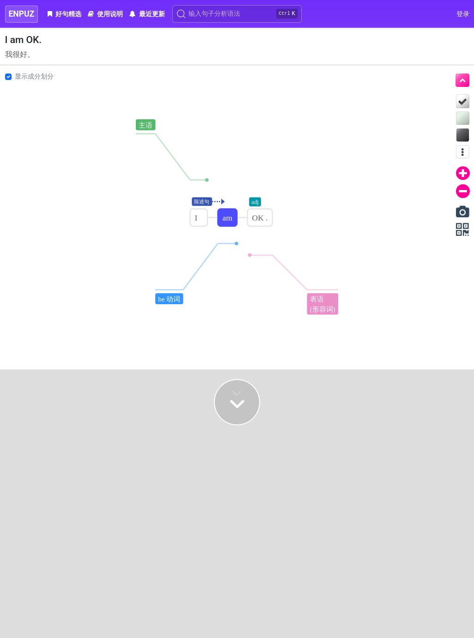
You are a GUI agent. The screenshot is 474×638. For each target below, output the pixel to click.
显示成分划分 (34, 76)
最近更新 (147, 14)
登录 (462, 14)
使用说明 (105, 14)
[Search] (237, 14)
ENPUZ (22, 13)
